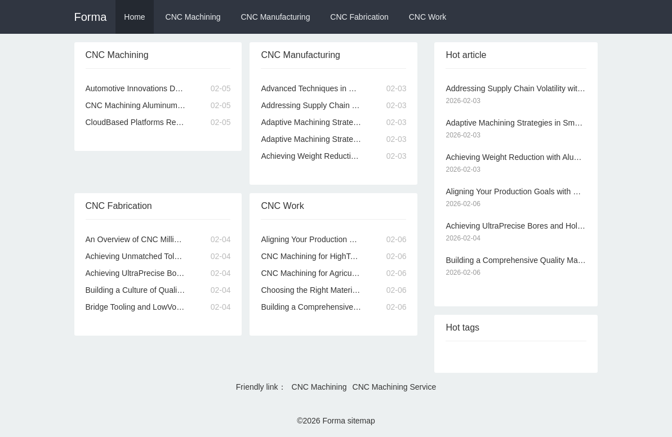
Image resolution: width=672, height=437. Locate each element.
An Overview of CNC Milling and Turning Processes (158, 239)
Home (134, 16)
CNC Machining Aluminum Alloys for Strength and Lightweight (158, 105)
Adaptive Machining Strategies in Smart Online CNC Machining (333, 122)
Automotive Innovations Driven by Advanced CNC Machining (158, 88)
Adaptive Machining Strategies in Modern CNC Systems (333, 139)
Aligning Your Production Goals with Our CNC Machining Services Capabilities (333, 239)
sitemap (361, 420)
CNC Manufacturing (275, 16)
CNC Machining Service (395, 386)
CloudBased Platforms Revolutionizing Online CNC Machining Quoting (158, 122)
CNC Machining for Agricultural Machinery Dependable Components (333, 273)
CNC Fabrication (359, 16)
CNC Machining (193, 16)
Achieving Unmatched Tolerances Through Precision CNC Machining (158, 256)
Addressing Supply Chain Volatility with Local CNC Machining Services (333, 105)
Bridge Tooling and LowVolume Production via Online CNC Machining (158, 306)
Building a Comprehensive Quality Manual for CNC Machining (333, 306)
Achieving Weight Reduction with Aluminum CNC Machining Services (333, 155)
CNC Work (428, 16)
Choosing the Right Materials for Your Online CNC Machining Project (333, 290)
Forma (90, 17)
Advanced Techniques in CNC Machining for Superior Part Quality (333, 88)
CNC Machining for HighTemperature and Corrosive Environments (333, 256)
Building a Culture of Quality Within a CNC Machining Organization (158, 290)
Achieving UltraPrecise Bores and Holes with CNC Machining (158, 273)
